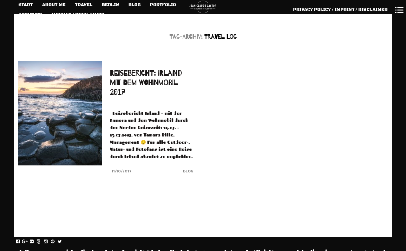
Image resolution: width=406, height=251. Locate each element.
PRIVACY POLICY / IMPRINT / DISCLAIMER (340, 9)
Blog (188, 171)
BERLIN (110, 5)
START (25, 5)
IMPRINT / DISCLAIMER (77, 14)
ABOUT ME (54, 5)
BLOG (134, 5)
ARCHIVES (30, 14)
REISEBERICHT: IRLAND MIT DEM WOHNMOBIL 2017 (146, 83)
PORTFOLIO (163, 5)
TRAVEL (83, 5)
